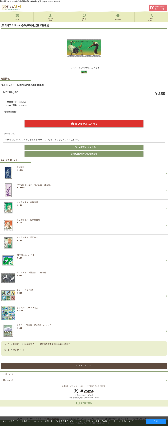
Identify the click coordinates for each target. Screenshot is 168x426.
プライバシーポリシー (77, 386)
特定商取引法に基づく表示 (96, 386)
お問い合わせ (7, 380)
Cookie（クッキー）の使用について (117, 421)
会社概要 (65, 386)
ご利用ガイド (7, 374)
